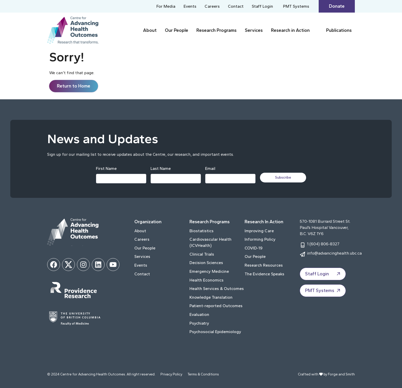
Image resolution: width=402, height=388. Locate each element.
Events (190, 6)
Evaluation (199, 314)
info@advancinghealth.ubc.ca (334, 253)
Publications (339, 30)
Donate (337, 6)
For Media (165, 6)
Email (210, 168)
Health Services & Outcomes (216, 288)
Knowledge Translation (211, 297)
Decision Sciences (206, 262)
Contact (236, 6)
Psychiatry (199, 323)
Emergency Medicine (209, 271)
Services (254, 30)
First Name (106, 168)
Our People (176, 30)
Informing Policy (260, 239)
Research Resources (264, 265)
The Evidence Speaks (264, 273)
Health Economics (206, 280)
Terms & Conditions (203, 374)
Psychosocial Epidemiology (215, 331)
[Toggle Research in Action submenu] (317, 30)
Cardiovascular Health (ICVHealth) (210, 242)
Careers (212, 6)
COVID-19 (254, 248)
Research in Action (290, 30)
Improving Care (259, 230)
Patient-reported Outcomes (216, 305)
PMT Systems (296, 6)
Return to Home (73, 86)
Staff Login (263, 6)
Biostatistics (201, 230)
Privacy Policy (171, 374)
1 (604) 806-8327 (323, 243)
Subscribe (284, 177)
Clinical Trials (201, 254)
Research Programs (216, 30)
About (150, 30)
